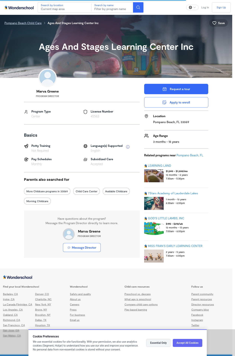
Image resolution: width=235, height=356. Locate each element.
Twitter (195, 325)
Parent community (202, 294)
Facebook (197, 314)
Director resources (202, 304)
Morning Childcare (37, 201)
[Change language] (192, 7)
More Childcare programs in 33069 (47, 191)
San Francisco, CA (14, 325)
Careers (74, 304)
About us (75, 299)
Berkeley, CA (10, 294)
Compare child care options (141, 304)
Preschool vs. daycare (137, 294)
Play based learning (135, 309)
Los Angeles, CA (13, 309)
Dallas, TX (40, 320)
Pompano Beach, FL (189, 155)
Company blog (200, 309)
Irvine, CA (8, 299)
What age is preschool (137, 299)
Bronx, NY (41, 309)
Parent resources (201, 299)
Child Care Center (86, 191)
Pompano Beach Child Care (23, 23)
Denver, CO (42, 294)
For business (77, 314)
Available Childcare (116, 191)
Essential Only (158, 342)
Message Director (81, 247)
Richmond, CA (11, 320)
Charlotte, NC (43, 299)
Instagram (197, 320)
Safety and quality (80, 294)
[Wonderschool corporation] (116, 277)
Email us (75, 320)
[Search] (138, 7)
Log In (205, 7)
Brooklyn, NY (43, 314)
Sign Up (221, 7)
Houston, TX (42, 325)
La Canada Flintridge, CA (17, 304)
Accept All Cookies (187, 342)
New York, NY (43, 304)
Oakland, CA (10, 314)
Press (73, 309)
